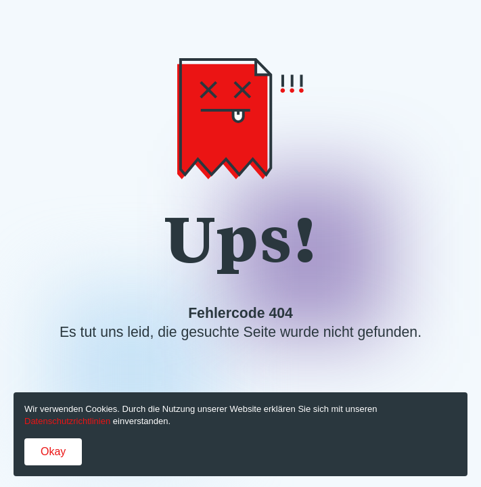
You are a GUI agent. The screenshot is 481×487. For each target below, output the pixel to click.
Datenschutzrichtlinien (67, 421)
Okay (53, 451)
